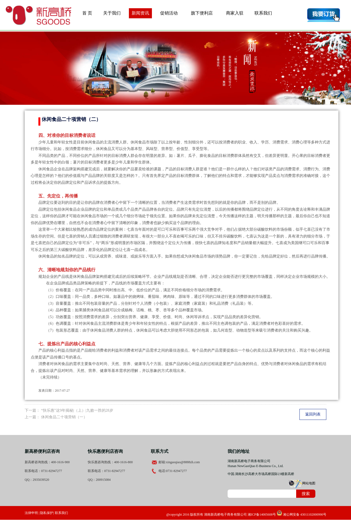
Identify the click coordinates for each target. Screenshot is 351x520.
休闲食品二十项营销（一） (64, 417)
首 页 (87, 13)
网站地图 (308, 483)
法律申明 (31, 513)
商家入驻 (235, 13)
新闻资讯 (140, 13)
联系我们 (263, 13)
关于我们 (112, 13)
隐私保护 (46, 513)
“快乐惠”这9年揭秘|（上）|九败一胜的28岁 (77, 410)
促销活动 (169, 13)
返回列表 (313, 414)
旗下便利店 (202, 13)
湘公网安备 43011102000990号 (301, 514)
